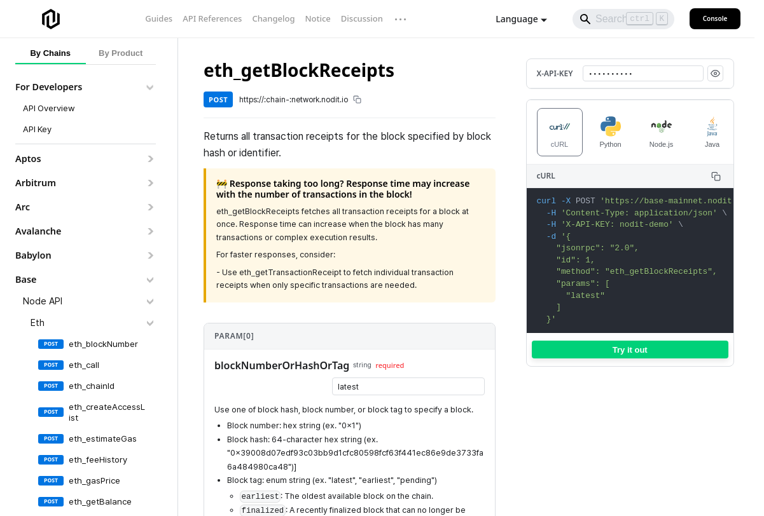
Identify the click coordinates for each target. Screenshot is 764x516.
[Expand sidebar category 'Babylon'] (150, 255)
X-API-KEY (555, 73)
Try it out (630, 350)
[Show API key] (715, 73)
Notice (317, 18)
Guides (158, 18)
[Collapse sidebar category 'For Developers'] (150, 87)
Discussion (362, 18)
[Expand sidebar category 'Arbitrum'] (150, 183)
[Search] (623, 19)
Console (715, 18)
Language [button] (517, 19)
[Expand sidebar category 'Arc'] (150, 207)
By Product (120, 53)
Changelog (273, 18)
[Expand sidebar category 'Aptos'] (150, 158)
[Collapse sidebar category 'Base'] (150, 279)
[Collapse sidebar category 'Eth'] (150, 322)
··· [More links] (401, 19)
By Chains (50, 53)
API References (212, 18)
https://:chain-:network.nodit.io (300, 99)
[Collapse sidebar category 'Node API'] (150, 301)
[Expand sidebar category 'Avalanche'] (150, 231)
